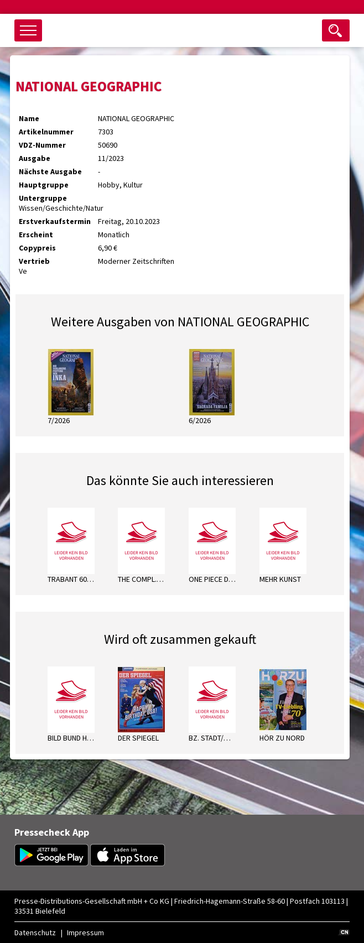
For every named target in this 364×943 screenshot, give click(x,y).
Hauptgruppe (44, 185)
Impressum (85, 932)
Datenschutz (35, 932)
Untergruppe (43, 198)
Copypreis (37, 248)
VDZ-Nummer (42, 145)
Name (29, 118)
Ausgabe (34, 158)
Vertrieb (34, 261)
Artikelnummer (46, 132)
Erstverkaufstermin (55, 221)
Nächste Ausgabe (50, 171)
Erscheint (36, 234)
